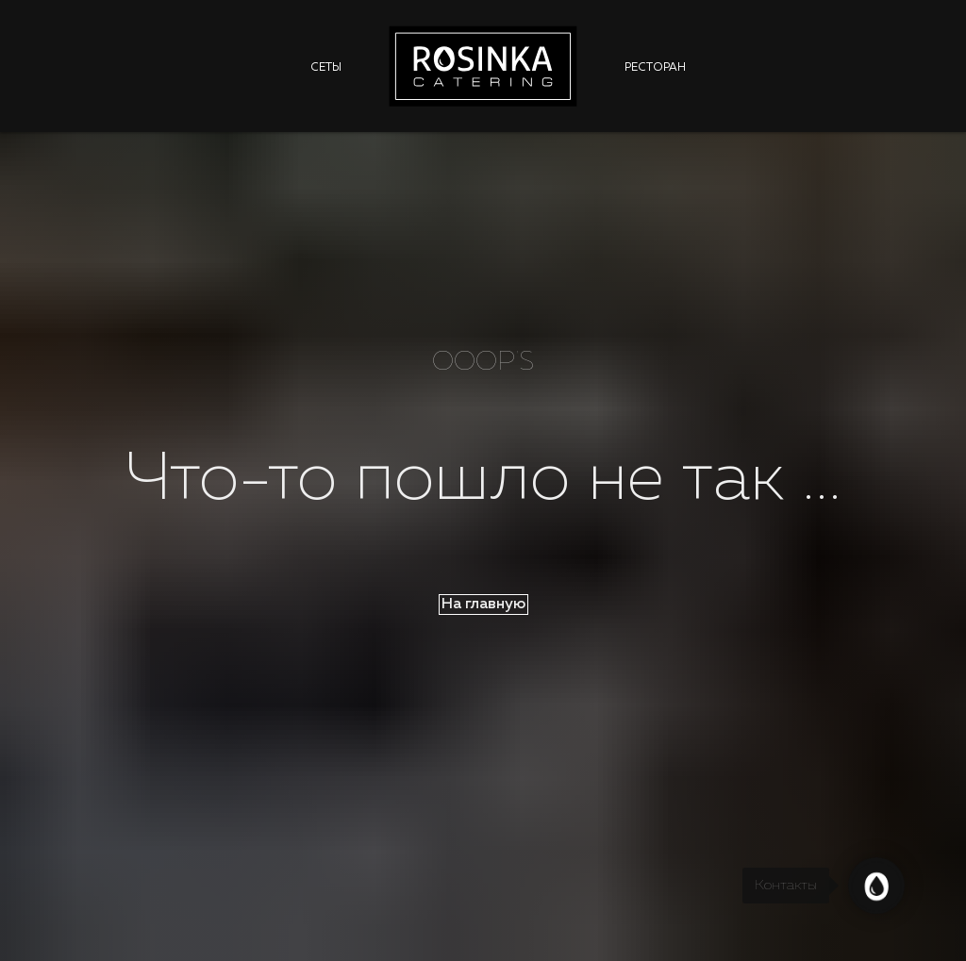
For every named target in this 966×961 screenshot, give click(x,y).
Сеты (325, 68)
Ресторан (655, 68)
